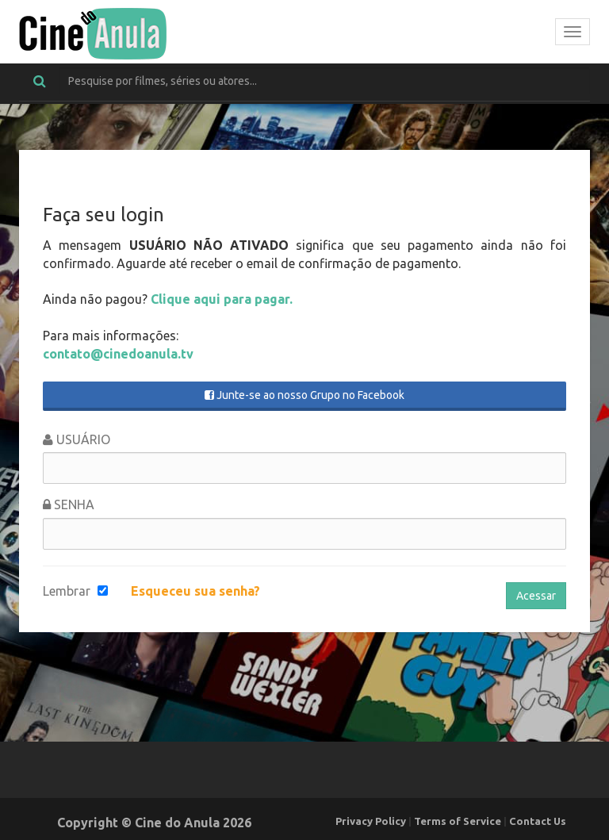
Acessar (536, 595)
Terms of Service (457, 821)
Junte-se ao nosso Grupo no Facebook (304, 395)
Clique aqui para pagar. (222, 299)
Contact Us (537, 821)
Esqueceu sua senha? (195, 591)
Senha (68, 504)
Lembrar (66, 591)
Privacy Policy (370, 821)
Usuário (76, 439)
